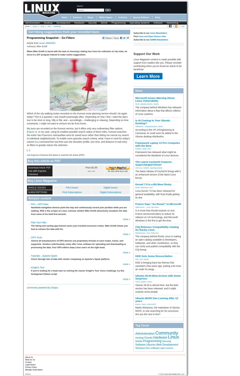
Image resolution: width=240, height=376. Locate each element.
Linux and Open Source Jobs (152, 36)
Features (77, 17)
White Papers (105, 17)
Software (157, 22)
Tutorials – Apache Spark (44, 255)
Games (137, 282)
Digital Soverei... (140, 207)
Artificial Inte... (139, 126)
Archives (122, 17)
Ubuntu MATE (151, 304)
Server (104, 22)
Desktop (48, 22)
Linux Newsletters (158, 33)
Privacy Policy (31, 367)
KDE (136, 259)
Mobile (138, 341)
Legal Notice (30, 365)
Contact (28, 362)
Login (183, 26)
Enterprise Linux (140, 233)
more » (126, 219)
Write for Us (30, 360)
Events (148, 337)
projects (137, 304)
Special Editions (141, 17)
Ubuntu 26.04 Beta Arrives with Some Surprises (158, 277)
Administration (32, 22)
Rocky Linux (155, 233)
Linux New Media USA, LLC (174, 374)
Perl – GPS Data (39, 204)
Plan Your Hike (38, 222)
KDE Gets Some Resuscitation (153, 256)
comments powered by (42, 287)
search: (80, 6)
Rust (151, 187)
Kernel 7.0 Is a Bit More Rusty (153, 184)
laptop (144, 149)
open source (155, 207)
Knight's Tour (37, 267)
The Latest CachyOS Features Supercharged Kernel (153, 163)
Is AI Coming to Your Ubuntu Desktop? (152, 122)
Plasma (146, 259)
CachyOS (146, 168)
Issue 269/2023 (47, 43)
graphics (143, 282)
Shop (157, 17)
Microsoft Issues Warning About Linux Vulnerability (154, 99)
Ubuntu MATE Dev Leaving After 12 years (156, 299)
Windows (140, 348)
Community (166, 333)
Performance (144, 187)
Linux (149, 149)
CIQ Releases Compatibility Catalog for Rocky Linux (157, 228)
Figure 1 (32, 131)
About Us (29, 357)
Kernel (137, 104)
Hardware (79, 22)
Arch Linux (138, 168)
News (64, 17)
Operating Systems (139, 22)
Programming (119, 22)
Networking (172, 22)
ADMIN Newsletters (159, 40)
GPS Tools (36, 237)
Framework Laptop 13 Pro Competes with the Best (157, 144)
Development (63, 22)
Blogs (90, 17)
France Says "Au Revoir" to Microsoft (158, 204)
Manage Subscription (34, 370)
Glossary (27, 374)
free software (153, 348)
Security (92, 22)
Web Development (167, 344)
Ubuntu (160, 126)
